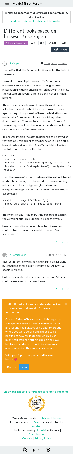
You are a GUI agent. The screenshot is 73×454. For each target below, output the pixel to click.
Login (24, 367)
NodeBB (41, 430)
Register (12, 367)
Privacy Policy (42, 438)
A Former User (18, 254)
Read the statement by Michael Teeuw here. (37, 21)
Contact (27, 438)
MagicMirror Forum (27, 3)
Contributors (37, 434)
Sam (36, 422)
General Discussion (16, 43)
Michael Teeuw (51, 418)
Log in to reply (60, 49)
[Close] (66, 304)
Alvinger (14, 63)
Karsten (36, 426)
